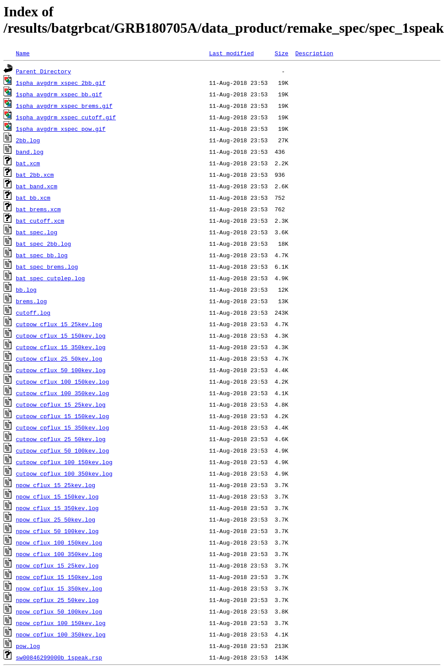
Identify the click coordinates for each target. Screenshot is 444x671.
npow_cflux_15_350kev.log (57, 508)
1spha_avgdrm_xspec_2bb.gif (61, 83)
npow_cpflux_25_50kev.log (57, 600)
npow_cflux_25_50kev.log (55, 519)
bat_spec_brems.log (47, 267)
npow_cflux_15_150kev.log (57, 496)
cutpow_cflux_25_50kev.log (59, 358)
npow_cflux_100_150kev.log (59, 542)
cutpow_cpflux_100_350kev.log (64, 473)
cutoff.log (33, 312)
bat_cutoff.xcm (40, 221)
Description (314, 53)
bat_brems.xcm (38, 209)
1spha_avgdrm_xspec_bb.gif (59, 94)
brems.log (31, 301)
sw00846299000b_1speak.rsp (59, 657)
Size (281, 53)
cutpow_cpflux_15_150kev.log (62, 416)
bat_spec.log (36, 232)
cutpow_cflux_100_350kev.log (62, 393)
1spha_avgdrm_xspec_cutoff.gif (66, 117)
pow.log (28, 646)
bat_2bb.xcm (35, 175)
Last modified (231, 53)
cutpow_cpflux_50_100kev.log (62, 450)
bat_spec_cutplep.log (50, 278)
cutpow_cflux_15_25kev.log (59, 324)
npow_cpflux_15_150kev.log (59, 577)
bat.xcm (28, 163)
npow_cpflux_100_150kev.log (61, 623)
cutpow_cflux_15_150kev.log (61, 335)
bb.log (26, 290)
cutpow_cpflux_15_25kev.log (61, 404)
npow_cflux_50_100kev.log (57, 531)
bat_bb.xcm (33, 198)
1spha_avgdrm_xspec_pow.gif (61, 129)
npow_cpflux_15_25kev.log (57, 565)
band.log (29, 152)
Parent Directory (43, 71)
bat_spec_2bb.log (43, 244)
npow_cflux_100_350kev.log (59, 554)
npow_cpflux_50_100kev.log (59, 611)
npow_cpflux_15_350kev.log (59, 588)
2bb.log (28, 140)
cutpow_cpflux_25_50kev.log (61, 439)
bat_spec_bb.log (42, 255)
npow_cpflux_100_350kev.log (61, 634)
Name (23, 53)
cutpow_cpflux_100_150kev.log (64, 462)
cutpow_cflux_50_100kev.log (61, 370)
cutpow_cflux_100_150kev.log (62, 381)
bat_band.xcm (36, 186)
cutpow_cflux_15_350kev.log (61, 347)
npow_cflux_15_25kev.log (55, 485)
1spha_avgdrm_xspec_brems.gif (64, 106)
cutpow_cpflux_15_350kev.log (62, 427)
